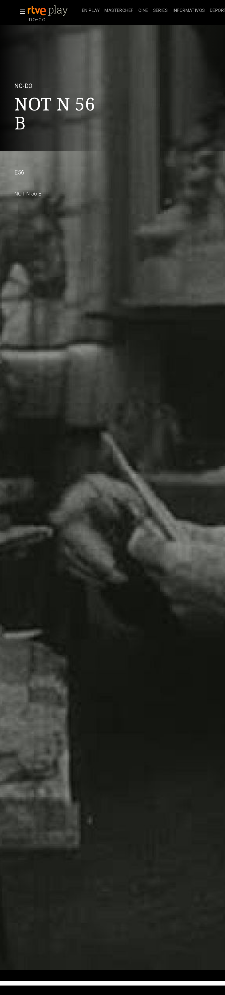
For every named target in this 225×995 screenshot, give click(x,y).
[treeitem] (91, 10)
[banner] (53, 11)
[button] (20, 11)
